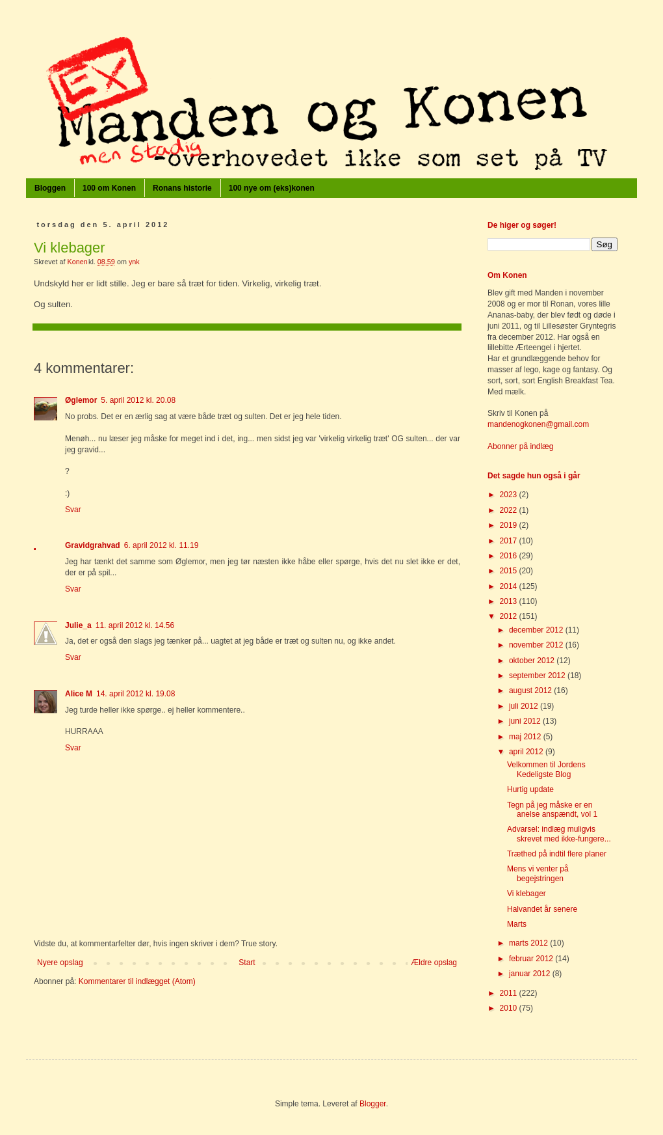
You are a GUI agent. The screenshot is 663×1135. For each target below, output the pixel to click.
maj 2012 (526, 736)
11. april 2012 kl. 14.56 (135, 625)
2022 (509, 510)
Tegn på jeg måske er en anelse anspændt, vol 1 (552, 809)
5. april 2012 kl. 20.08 (138, 400)
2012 (509, 616)
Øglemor (81, 400)
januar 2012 (530, 973)
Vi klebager (526, 893)
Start (247, 962)
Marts (516, 924)
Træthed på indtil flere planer (556, 853)
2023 (509, 494)
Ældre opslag (434, 962)
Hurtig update (530, 789)
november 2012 (537, 645)
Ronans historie (182, 188)
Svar (73, 509)
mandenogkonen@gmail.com (538, 424)
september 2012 (538, 675)
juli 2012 (524, 706)
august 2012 (531, 690)
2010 (509, 1008)
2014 (509, 586)
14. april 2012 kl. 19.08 (135, 693)
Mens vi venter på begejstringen (538, 873)
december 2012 (537, 630)
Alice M (78, 693)
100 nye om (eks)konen (272, 188)
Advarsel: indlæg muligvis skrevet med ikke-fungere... (559, 834)
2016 (509, 555)
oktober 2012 (532, 660)
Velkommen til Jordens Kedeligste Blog (546, 769)
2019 (509, 525)
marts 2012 (529, 943)
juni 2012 (526, 721)
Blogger (372, 1103)
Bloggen (50, 188)
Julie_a (78, 625)
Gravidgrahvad (92, 545)
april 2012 (527, 751)
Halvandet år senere (542, 909)
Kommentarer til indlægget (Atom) (137, 981)
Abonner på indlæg (520, 446)
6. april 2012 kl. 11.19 (161, 545)
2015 (509, 570)
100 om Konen (109, 188)
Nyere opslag (60, 962)
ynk (134, 262)
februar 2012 (532, 958)
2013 (509, 601)
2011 (509, 993)
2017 (509, 540)
